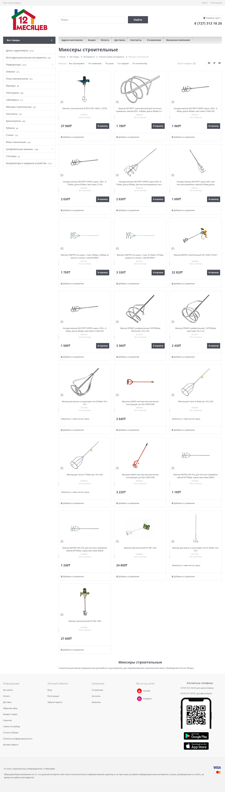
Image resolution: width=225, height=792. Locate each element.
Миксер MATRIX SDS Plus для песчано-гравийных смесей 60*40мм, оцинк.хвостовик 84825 (195, 476)
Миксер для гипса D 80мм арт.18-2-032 (195, 401)
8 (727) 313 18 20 (188, 688)
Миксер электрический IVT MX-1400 (85, 621)
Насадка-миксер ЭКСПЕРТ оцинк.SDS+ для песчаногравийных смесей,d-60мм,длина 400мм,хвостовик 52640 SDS (196, 184)
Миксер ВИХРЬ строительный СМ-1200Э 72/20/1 (196, 255)
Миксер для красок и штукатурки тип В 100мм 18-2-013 (195, 549)
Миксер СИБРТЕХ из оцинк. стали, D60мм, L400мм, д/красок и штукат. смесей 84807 (85, 256)
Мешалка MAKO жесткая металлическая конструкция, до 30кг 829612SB (140, 476)
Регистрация (216, 2)
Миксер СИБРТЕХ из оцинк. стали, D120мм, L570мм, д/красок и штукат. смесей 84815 (140, 256)
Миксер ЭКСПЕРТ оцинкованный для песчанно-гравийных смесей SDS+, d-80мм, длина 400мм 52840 (140, 110)
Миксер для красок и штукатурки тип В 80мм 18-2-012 (85, 403)
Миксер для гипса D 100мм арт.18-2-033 (85, 474)
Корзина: (213, 18)
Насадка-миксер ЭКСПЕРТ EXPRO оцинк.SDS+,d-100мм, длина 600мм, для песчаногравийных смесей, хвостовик (140, 184)
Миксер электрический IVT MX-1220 (140, 548)
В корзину (103, 126)
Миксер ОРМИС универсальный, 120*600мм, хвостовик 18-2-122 (195, 329)
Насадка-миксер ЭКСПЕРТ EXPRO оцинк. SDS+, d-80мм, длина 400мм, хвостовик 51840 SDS (196, 110)
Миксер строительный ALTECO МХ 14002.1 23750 (84, 108)
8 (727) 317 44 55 (188, 693)
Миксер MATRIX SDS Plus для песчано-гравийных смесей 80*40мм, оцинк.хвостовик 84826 (84, 549)
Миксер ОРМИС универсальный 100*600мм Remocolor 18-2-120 (140, 329)
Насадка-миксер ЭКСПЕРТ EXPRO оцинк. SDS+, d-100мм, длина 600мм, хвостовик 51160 (85, 183)
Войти (205, 2)
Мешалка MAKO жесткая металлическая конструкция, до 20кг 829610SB (140, 403)
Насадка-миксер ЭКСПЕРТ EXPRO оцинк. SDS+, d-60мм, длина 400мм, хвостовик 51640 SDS (85, 329)
